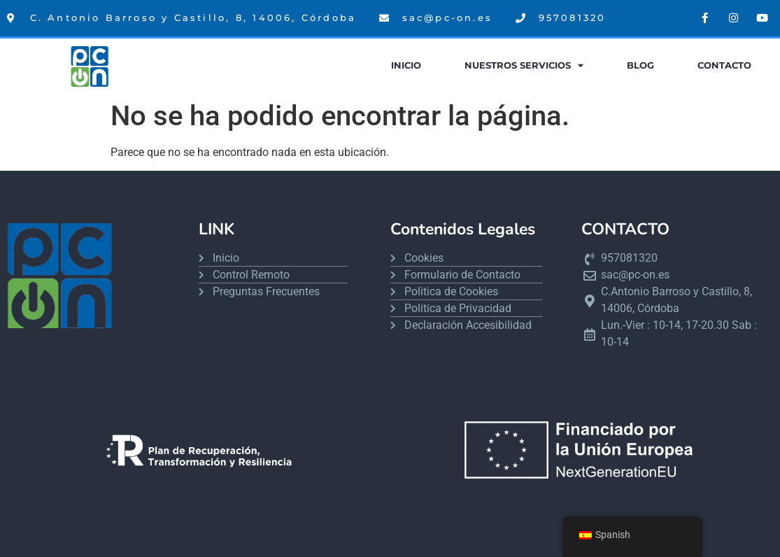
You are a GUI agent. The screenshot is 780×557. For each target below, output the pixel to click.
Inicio (406, 65)
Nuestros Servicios (524, 66)
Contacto (724, 65)
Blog (640, 65)
